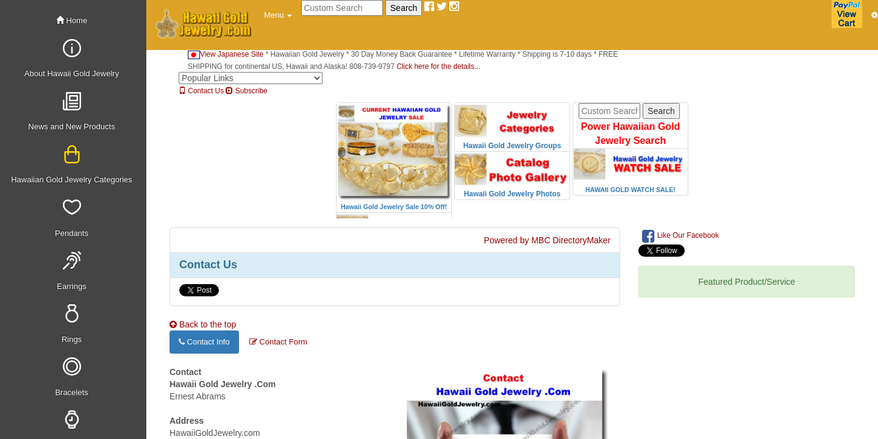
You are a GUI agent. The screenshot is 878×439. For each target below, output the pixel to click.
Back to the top (203, 324)
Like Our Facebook (680, 236)
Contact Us (201, 91)
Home (71, 20)
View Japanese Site (225, 54)
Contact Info (204, 341)
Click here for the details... (438, 66)
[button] (278, 15)
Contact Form (278, 341)
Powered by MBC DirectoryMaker (547, 240)
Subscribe (246, 91)
